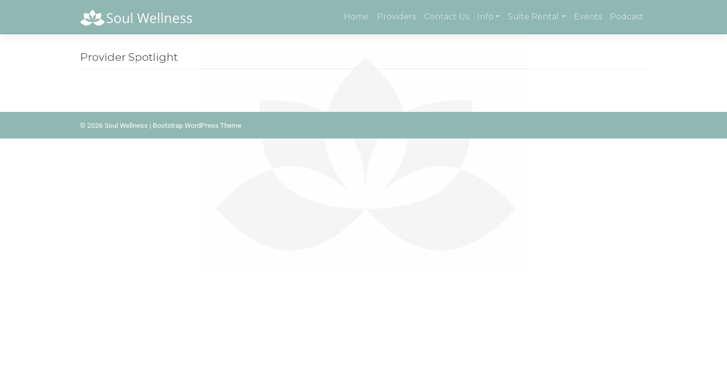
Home (356, 16)
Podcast (626, 16)
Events (588, 16)
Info (485, 16)
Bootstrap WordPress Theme (197, 125)
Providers (396, 16)
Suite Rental (533, 16)
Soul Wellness (125, 125)
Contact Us (446, 16)
